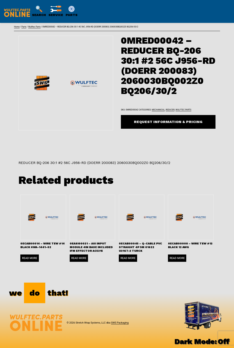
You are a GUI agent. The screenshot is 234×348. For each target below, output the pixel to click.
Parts (23, 27)
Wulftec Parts (34, 27)
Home (16, 27)
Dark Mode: (201, 341)
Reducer (170, 110)
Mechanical (158, 110)
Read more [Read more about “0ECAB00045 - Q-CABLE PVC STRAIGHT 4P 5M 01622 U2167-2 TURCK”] (128, 258)
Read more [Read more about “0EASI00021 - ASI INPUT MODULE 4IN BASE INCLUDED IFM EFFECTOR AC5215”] (78, 258)
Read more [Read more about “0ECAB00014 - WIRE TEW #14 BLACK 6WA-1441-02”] (29, 258)
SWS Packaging (120, 322)
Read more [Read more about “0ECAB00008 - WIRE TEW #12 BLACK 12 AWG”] (177, 258)
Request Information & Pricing (168, 122)
